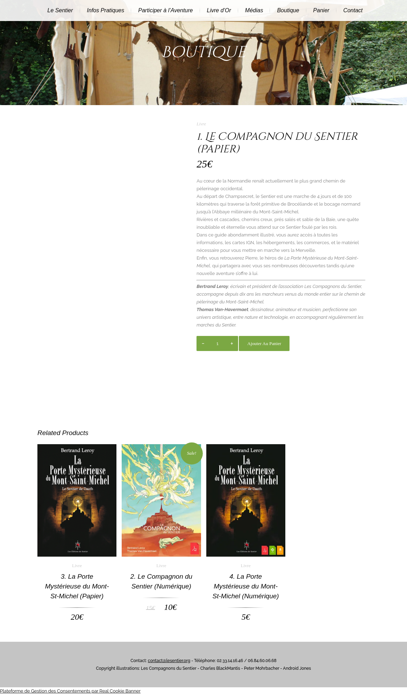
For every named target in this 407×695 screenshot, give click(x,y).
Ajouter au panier (264, 343)
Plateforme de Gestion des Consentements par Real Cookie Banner (70, 691)
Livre (201, 123)
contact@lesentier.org (169, 660)
